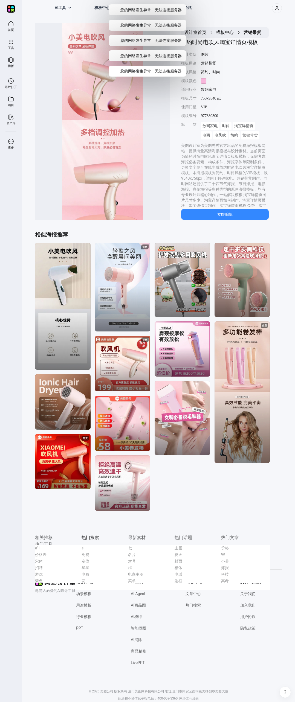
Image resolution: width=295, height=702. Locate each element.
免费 (85, 554)
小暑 (225, 561)
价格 (225, 548)
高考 (225, 581)
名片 (132, 554)
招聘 (39, 568)
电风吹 (220, 135)
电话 (178, 574)
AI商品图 (138, 605)
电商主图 (135, 574)
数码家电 (210, 126)
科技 (225, 574)
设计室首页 (195, 32)
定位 (85, 561)
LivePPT (138, 662)
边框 (178, 581)
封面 (178, 561)
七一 (132, 548)
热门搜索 (193, 605)
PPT (79, 628)
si (83, 548)
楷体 (178, 568)
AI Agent (138, 594)
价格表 (41, 554)
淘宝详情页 (243, 126)
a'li (37, 548)
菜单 (132, 581)
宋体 (39, 561)
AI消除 (136, 639)
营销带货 (250, 135)
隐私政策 (248, 628)
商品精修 (138, 651)
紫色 (39, 581)
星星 (85, 568)
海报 (225, 568)
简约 (234, 135)
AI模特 (136, 616)
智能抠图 (138, 628)
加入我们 (248, 605)
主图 (178, 548)
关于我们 (248, 594)
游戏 (39, 574)
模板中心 (225, 32)
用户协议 (248, 616)
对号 (132, 561)
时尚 (226, 126)
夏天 (178, 554)
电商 (206, 135)
